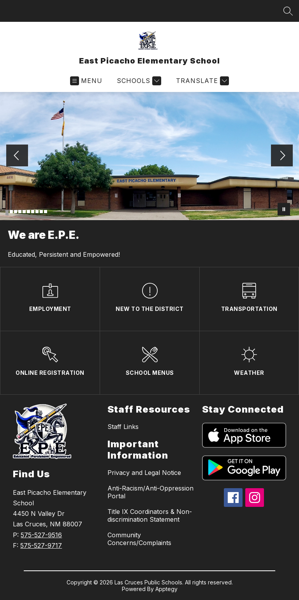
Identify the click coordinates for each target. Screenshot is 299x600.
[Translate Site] (201, 81)
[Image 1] (7, 212)
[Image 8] (37, 211)
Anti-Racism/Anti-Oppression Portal (150, 492)
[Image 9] (41, 211)
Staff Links (123, 427)
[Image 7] (32, 211)
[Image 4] (19, 211)
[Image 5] (24, 211)
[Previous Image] (17, 156)
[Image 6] (28, 211)
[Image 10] (45, 211)
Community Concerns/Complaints (139, 539)
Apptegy (166, 589)
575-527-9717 (41, 545)
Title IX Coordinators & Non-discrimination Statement (149, 515)
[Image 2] (11, 211)
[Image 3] (15, 211)
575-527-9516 (41, 535)
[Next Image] (282, 156)
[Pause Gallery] (284, 209)
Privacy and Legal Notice (144, 472)
